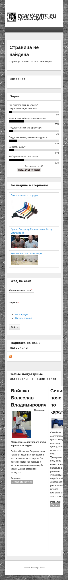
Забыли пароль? (23, 318)
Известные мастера (22, 482)
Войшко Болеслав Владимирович (28, 398)
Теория (55, 505)
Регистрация (21, 314)
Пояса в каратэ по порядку (24, 195)
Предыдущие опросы (29, 170)
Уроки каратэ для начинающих (26, 253)
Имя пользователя (20, 290)
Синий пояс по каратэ (58, 401)
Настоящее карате (38, 568)
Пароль (14, 302)
